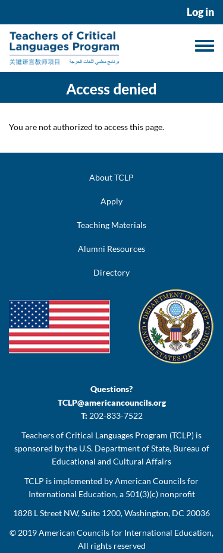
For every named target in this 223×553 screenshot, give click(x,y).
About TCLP (111, 177)
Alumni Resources (111, 249)
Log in (200, 12)
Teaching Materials (111, 225)
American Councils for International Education (125, 532)
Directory (111, 272)
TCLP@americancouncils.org (112, 402)
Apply (111, 201)
